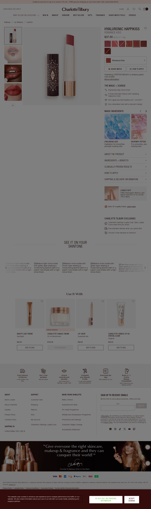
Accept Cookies (131, 499)
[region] (75, 499)
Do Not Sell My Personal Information (106, 499)
